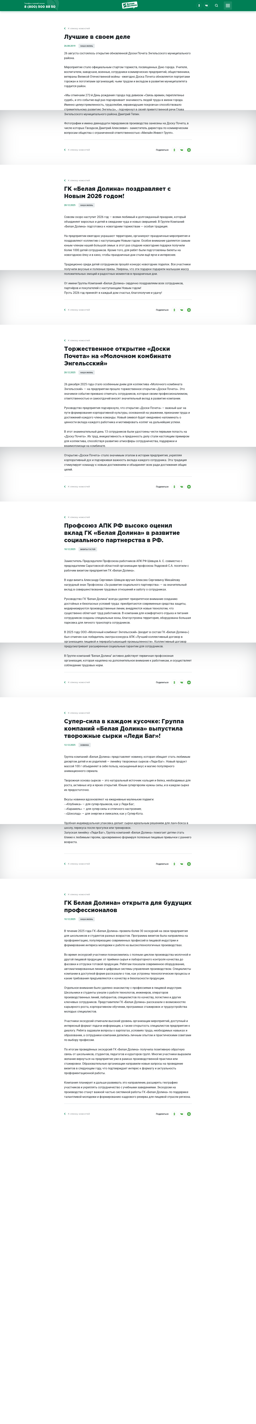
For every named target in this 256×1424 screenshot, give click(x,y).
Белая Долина (130, 6)
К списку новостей (79, 32)
